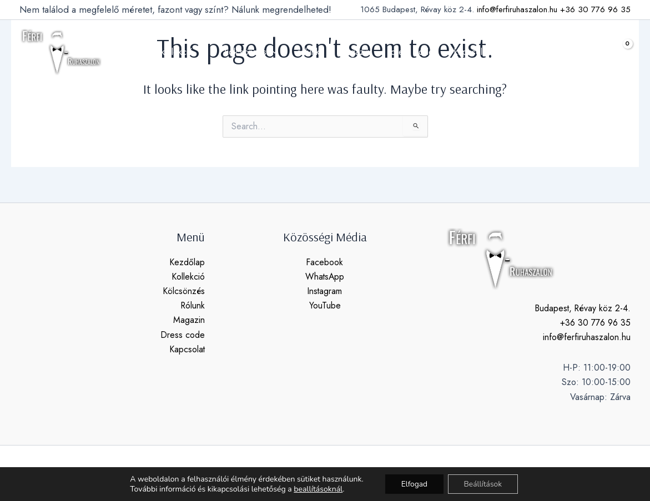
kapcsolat (464, 51)
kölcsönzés (255, 52)
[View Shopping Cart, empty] (619, 52)
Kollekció (188, 276)
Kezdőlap (187, 262)
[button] (591, 52)
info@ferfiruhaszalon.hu (517, 9)
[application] (205, 52)
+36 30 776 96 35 (595, 9)
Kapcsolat (187, 349)
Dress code (182, 335)
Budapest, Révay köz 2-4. (581, 308)
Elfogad (413, 483)
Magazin (189, 320)
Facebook (325, 262)
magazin (354, 51)
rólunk (310, 51)
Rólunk (192, 306)
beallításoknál (316, 489)
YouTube (325, 306)
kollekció (189, 52)
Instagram (324, 291)
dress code (408, 51)
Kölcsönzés (183, 291)
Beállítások (484, 483)
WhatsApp (325, 276)
